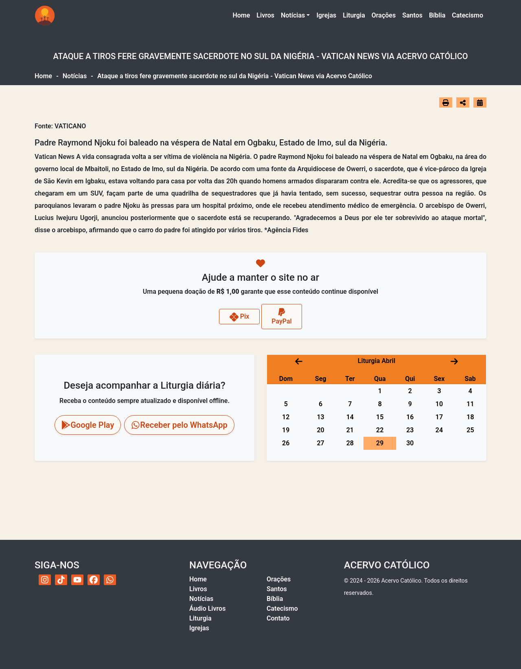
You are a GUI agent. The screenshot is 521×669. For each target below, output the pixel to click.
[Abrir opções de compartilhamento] (463, 103)
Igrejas (326, 15)
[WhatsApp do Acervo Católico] (110, 579)
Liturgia (354, 15)
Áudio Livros (207, 608)
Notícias (293, 15)
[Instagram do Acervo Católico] (45, 579)
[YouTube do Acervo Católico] (77, 579)
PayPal (281, 316)
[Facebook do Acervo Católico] (94, 579)
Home (242, 14)
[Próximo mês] (454, 361)
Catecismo (467, 15)
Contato (278, 618)
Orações (384, 15)
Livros (265, 15)
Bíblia (437, 15)
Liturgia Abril (376, 361)
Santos (412, 15)
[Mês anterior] (299, 361)
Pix (240, 316)
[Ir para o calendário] (480, 102)
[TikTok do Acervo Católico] (61, 579)
